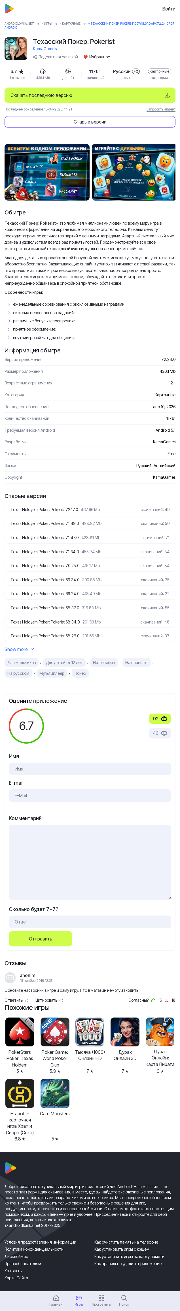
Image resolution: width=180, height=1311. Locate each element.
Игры (48, 23)
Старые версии (90, 122)
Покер (80, 673)
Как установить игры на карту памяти (129, 1256)
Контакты (13, 1270)
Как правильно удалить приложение (128, 1263)
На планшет (136, 662)
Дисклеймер (16, 1256)
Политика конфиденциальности (34, 1249)
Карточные (71, 23)
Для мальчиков (21, 662)
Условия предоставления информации (40, 1242)
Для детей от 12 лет (64, 662)
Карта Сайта (16, 1277)
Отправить (40, 939)
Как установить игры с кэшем (121, 1249)
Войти (168, 9)
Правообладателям (23, 1263)
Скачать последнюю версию (41, 95)
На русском (18, 673)
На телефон (104, 662)
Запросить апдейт (161, 109)
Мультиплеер (51, 673)
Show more (19, 649)
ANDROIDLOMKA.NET (19, 23)
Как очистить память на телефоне (126, 1242)
